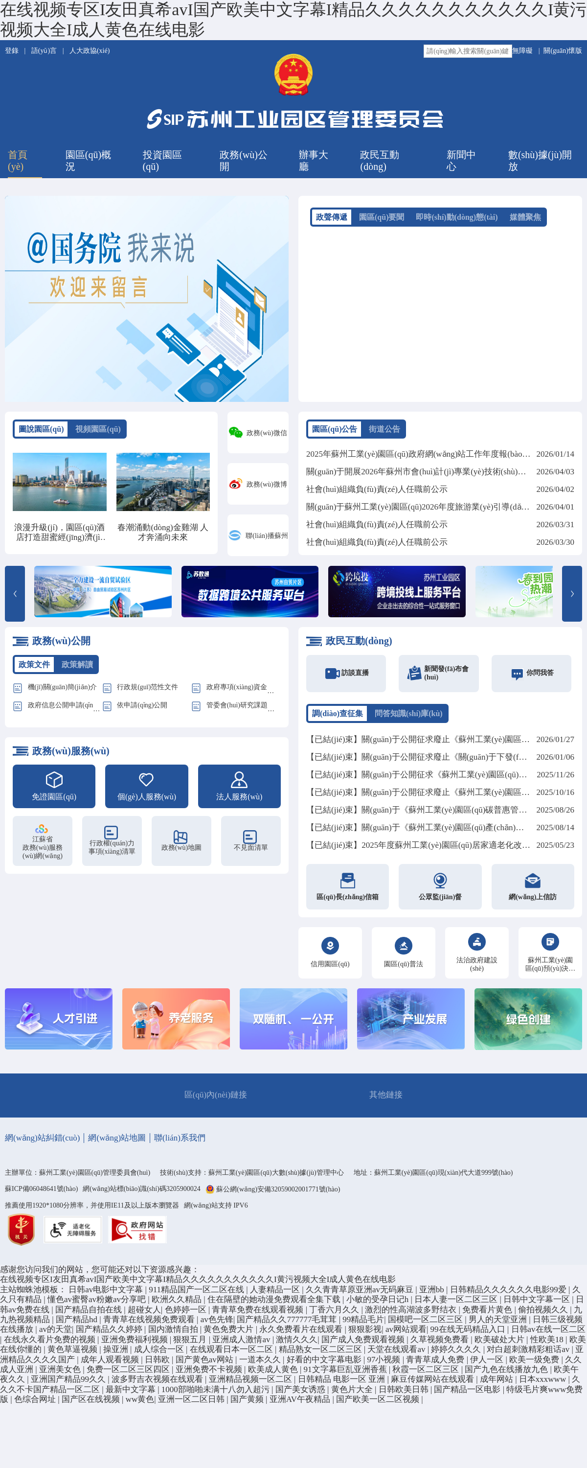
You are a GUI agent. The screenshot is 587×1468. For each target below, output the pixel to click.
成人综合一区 (160, 1353)
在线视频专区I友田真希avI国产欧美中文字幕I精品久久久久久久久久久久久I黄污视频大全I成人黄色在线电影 (198, 1283)
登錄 (13, 50)
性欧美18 (547, 1343)
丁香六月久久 (335, 1313)
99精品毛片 (363, 1323)
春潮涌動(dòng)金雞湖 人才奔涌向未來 (162, 532)
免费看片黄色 (488, 1313)
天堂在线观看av (397, 1353)
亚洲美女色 (61, 1373)
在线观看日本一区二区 (232, 1353)
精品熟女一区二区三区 (321, 1353)
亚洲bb (432, 1293)
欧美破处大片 (500, 1343)
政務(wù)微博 (267, 484)
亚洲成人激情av (242, 1343)
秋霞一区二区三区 (426, 1373)
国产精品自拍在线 (89, 1313)
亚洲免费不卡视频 (210, 1373)
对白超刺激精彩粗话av (529, 1353)
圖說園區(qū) (41, 429)
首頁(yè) (17, 160)
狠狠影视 (365, 1333)
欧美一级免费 (535, 1363)
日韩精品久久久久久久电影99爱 (509, 1293)
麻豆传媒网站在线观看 (433, 1383)
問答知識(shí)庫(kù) (409, 717)
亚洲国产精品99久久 (69, 1383)
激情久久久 (296, 1343)
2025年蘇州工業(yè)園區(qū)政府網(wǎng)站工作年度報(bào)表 (419, 454)
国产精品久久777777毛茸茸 (288, 1323)
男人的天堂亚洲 (499, 1323)
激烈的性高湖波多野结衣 (411, 1313)
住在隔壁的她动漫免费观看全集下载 (274, 1303)
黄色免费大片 (229, 1333)
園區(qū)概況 (88, 160)
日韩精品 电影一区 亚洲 (342, 1383)
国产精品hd (77, 1323)
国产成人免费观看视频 (363, 1343)
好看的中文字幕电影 (325, 1363)
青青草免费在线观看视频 (258, 1313)
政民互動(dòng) (379, 160)
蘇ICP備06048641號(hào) (41, 1192)
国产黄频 (248, 1403)
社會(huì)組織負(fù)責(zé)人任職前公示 (377, 489)
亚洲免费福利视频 (135, 1343)
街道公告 (384, 429)
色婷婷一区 (186, 1313)
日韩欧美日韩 (404, 1393)
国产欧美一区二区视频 (378, 1403)
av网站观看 (406, 1333)
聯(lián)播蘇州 (267, 535)
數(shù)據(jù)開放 (540, 160)
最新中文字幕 (132, 1393)
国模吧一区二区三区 (426, 1323)
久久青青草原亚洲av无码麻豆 (360, 1293)
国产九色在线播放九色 (507, 1373)
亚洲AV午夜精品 (301, 1403)
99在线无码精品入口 (468, 1333)
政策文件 (34, 668)
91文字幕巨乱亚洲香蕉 (346, 1373)
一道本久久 (261, 1363)
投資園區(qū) (162, 160)
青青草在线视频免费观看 (150, 1323)
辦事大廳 (313, 160)
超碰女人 (144, 1313)
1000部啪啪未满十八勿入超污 (216, 1393)
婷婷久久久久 (457, 1353)
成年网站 (497, 1383)
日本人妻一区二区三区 (456, 1303)
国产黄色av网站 (205, 1363)
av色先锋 (217, 1323)
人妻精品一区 (276, 1293)
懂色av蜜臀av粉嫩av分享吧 (97, 1303)
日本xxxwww (543, 1383)
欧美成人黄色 (274, 1373)
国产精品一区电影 (468, 1393)
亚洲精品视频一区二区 (251, 1383)
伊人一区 (487, 1363)
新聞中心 (461, 160)
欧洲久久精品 (177, 1303)
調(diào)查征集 (337, 717)
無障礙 (522, 50)
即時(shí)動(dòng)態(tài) (456, 217)
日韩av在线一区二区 (548, 1333)
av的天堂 (55, 1333)
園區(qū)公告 (334, 429)
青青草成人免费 (436, 1363)
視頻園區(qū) (97, 429)
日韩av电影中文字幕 (106, 1293)
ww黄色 (140, 1403)
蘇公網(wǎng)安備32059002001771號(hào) (278, 1193)
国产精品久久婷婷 (110, 1333)
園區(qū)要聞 (381, 217)
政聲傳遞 (331, 217)
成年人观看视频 (111, 1363)
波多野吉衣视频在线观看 (158, 1383)
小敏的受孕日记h (378, 1303)
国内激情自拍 (174, 1333)
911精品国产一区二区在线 (197, 1293)
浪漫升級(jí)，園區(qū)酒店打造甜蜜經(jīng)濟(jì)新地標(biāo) (59, 537)
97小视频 (384, 1363)
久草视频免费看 (440, 1343)
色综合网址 (36, 1403)
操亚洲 (116, 1353)
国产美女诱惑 (301, 1393)
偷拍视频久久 (544, 1313)
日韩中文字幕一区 (537, 1303)
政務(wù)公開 (244, 160)
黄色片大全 (353, 1393)
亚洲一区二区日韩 (192, 1403)
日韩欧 (158, 1363)
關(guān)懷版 (562, 50)
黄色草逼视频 (73, 1353)
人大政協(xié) (89, 50)
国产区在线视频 (92, 1403)
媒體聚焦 (525, 217)
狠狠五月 (190, 1343)
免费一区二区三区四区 (129, 1373)
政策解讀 (77, 668)
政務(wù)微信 (267, 433)
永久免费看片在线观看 (301, 1333)
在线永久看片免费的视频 (50, 1343)
